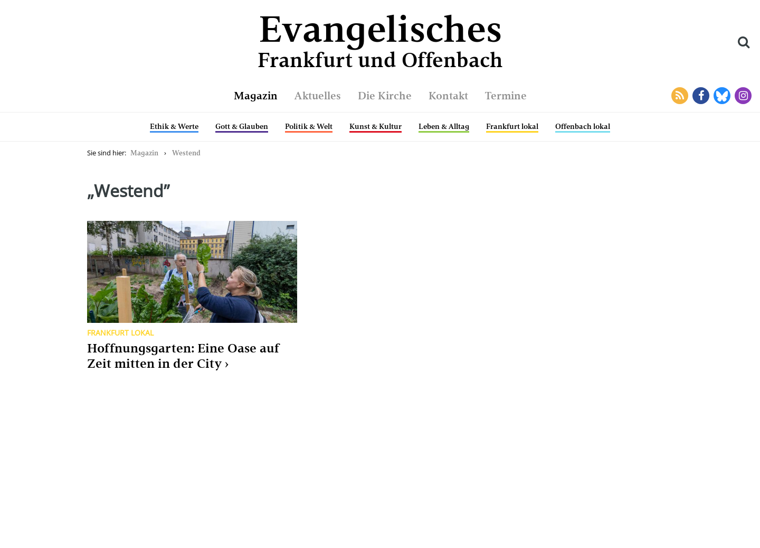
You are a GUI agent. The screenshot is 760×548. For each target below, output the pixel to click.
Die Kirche (385, 95)
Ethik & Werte (174, 126)
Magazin (256, 95)
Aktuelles (317, 95)
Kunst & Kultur (375, 126)
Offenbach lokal (582, 126)
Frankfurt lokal (512, 126)
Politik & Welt (308, 126)
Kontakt (448, 95)
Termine (506, 95)
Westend (186, 153)
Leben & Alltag (444, 126)
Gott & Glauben (241, 126)
